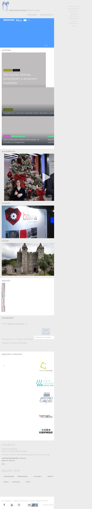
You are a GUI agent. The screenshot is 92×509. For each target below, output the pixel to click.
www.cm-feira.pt (8, 460)
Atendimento (83, 15)
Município (32, 15)
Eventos (60, 15)
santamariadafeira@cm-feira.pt (14, 458)
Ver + (4, 464)
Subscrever (61, 342)
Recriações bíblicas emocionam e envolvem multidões (20, 89)
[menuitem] (9, 477)
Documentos (46, 15)
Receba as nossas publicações (17, 341)
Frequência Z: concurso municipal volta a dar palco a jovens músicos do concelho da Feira (40, 124)
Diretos (70, 15)
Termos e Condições (16, 324)
